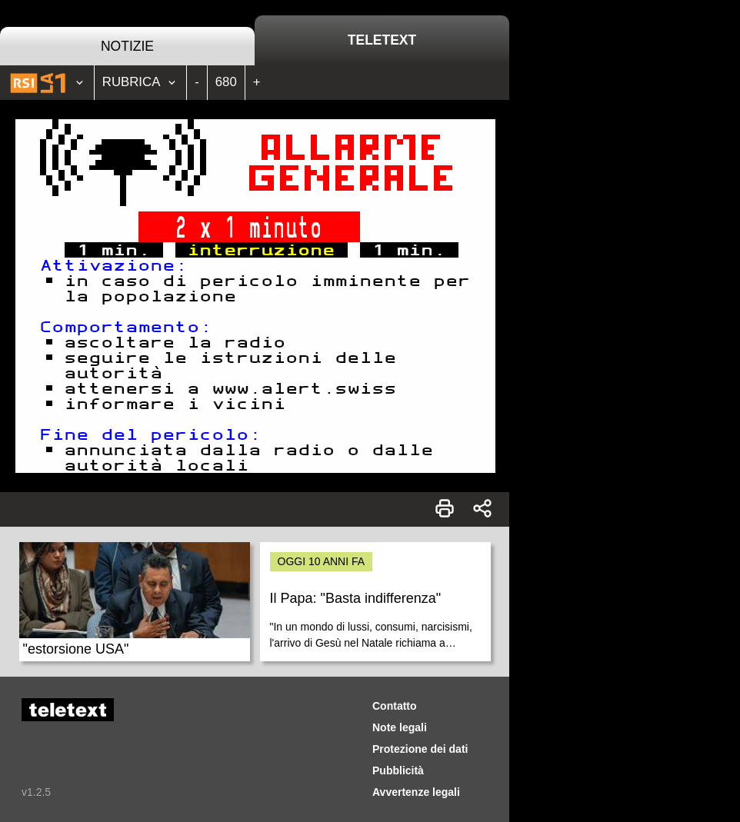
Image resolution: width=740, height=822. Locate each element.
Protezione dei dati (420, 749)
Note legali (399, 727)
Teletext (382, 40)
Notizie (127, 46)
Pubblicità (398, 770)
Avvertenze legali (416, 792)
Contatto (394, 706)
